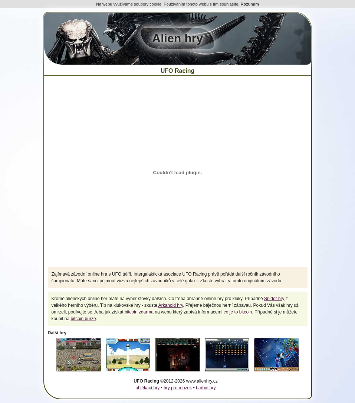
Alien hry (177, 38)
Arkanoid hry (170, 305)
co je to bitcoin (238, 312)
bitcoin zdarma (139, 312)
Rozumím (249, 4)
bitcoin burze (83, 318)
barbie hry (206, 387)
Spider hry (274, 298)
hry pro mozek (178, 387)
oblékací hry (148, 387)
